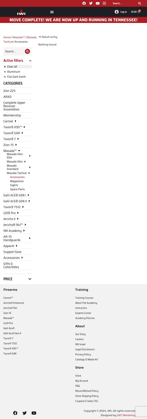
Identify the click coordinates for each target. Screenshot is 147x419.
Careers (79, 339)
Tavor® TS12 (10, 343)
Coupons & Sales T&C (86, 401)
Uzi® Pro (8, 323)
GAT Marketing (126, 415)
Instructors (81, 308)
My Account (81, 381)
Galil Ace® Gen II (12, 333)
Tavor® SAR (9, 353)
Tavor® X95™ (10, 348)
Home (7, 37)
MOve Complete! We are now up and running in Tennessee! (73, 20)
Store (78, 376)
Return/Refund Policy (86, 391)
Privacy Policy (83, 354)
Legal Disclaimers (85, 349)
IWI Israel (80, 344)
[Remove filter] (17, 66)
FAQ (77, 386)
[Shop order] (52, 37)
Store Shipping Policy (87, 396)
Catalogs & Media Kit (86, 359)
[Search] (139, 3)
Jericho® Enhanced (13, 303)
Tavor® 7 (8, 338)
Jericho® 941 (10, 308)
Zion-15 (7, 313)
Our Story (80, 334)
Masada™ (19, 37)
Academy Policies (85, 318)
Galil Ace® (9, 328)
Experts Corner (83, 313)
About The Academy (86, 303)
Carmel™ (8, 298)
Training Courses (84, 298)
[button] (52, 12)
